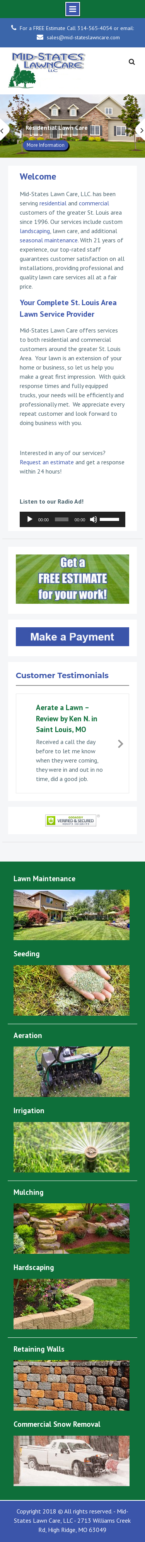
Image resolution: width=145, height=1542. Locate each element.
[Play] (30, 519)
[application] (73, 519)
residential (53, 203)
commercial (94, 203)
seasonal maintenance (49, 240)
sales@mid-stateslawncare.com (83, 37)
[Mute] (93, 519)
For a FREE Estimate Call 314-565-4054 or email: (77, 28)
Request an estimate (47, 462)
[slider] (61, 519)
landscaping (35, 231)
